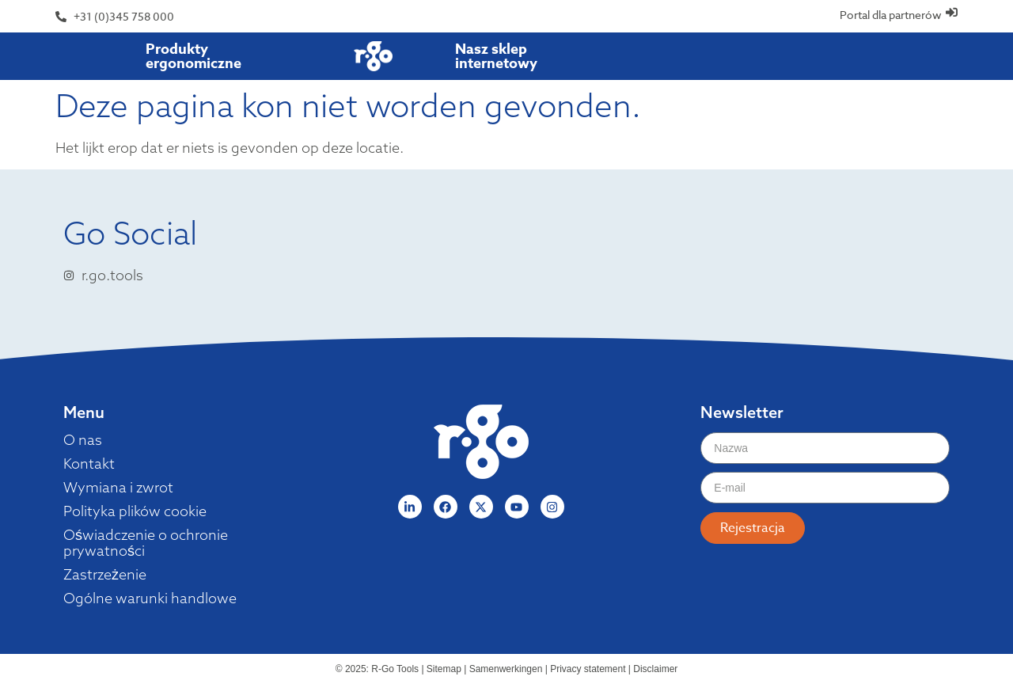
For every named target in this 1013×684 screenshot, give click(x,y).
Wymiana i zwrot (118, 488)
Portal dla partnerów (891, 14)
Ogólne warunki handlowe (150, 598)
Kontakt (89, 464)
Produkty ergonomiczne (193, 56)
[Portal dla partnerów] (952, 12)
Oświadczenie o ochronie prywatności (145, 543)
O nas (82, 440)
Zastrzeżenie (104, 575)
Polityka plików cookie (135, 511)
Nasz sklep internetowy (496, 56)
